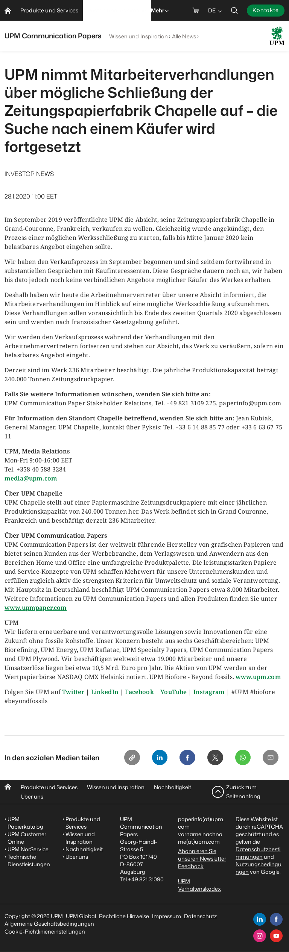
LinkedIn (105, 692)
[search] (234, 10)
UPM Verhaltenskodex (199, 885)
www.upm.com (258, 677)
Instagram (209, 692)
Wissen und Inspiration (138, 36)
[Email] (270, 758)
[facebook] (276, 919)
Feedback (191, 866)
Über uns (32, 796)
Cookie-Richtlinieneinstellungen (45, 931)
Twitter (73, 692)
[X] (213, 758)
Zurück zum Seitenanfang (243, 791)
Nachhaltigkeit (172, 787)
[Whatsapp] (241, 758)
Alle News (184, 36)
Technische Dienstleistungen (29, 860)
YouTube (173, 692)
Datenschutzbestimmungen (258, 853)
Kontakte (265, 10)
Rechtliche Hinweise (124, 916)
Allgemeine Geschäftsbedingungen (49, 924)
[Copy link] (127, 758)
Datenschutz (200, 916)
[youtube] (276, 935)
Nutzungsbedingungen (258, 868)
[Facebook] (184, 758)
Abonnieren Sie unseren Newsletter (202, 855)
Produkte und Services (49, 787)
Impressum (166, 916)
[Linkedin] (156, 758)
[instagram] (259, 935)
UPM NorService (28, 849)
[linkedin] (259, 919)
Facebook (139, 692)
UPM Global (81, 916)
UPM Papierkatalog (25, 823)
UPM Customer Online (27, 838)
